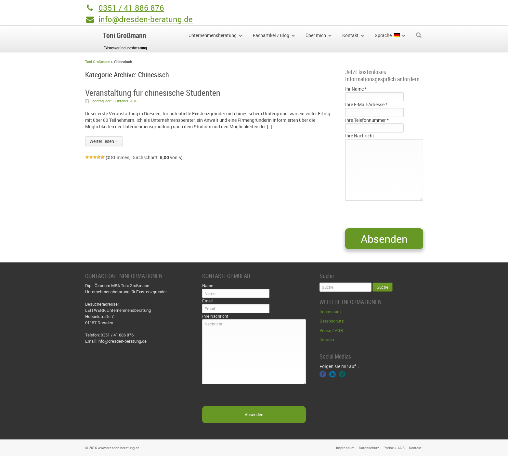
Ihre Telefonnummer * (367, 120)
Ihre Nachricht (359, 136)
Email (207, 301)
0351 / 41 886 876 (131, 8)
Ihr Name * (356, 89)
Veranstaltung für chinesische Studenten (152, 92)
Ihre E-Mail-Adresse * (366, 104)
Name (207, 285)
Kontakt (326, 340)
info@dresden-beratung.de (145, 19)
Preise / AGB (331, 330)
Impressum (330, 311)
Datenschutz (331, 321)
